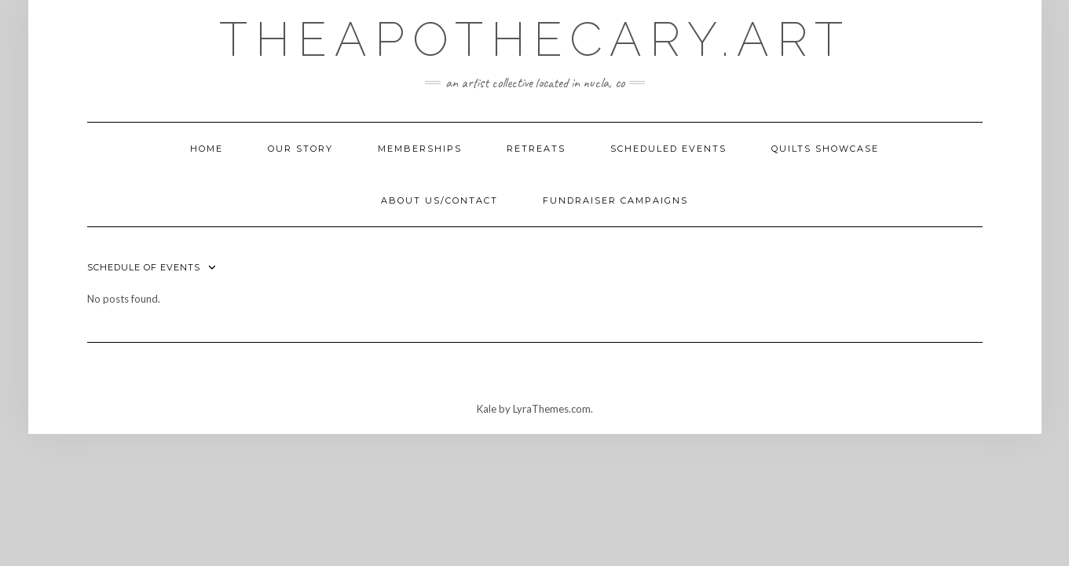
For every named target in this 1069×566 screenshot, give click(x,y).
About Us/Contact (439, 200)
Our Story (300, 148)
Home (206, 148)
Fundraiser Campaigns (615, 200)
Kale (486, 408)
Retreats (536, 148)
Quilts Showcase (825, 148)
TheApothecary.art (535, 39)
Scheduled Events (668, 148)
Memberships (420, 148)
